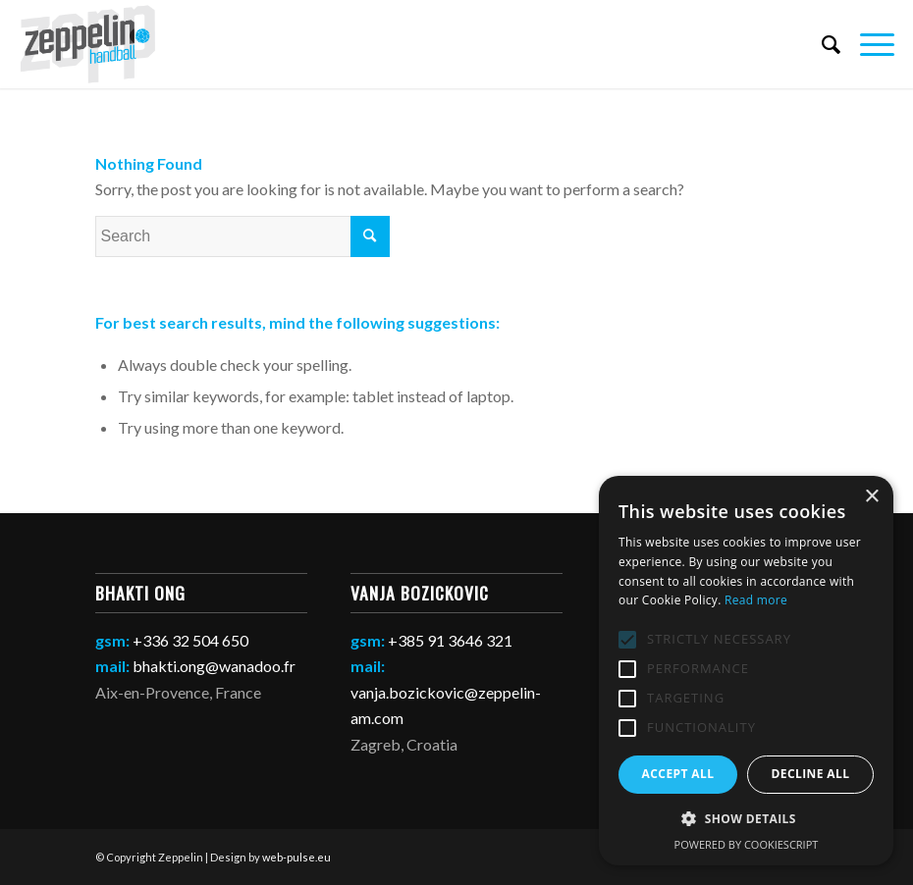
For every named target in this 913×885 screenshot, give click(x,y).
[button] (746, 819)
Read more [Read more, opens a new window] (756, 600)
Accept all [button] (678, 773)
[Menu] (867, 44)
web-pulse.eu (296, 857)
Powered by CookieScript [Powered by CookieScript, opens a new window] (746, 844)
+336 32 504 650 (190, 640)
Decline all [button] (811, 773)
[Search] (821, 44)
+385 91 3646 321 (450, 640)
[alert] (746, 670)
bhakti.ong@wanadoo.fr (214, 665)
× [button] (871, 497)
